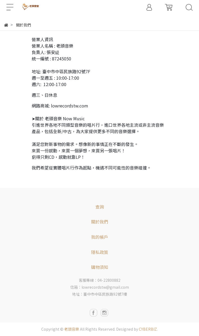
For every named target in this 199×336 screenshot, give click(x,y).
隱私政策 (99, 252)
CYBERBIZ (148, 329)
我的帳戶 (99, 237)
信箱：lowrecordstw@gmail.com (99, 287)
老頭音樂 (71, 329)
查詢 (99, 206)
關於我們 (99, 221)
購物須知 (99, 267)
